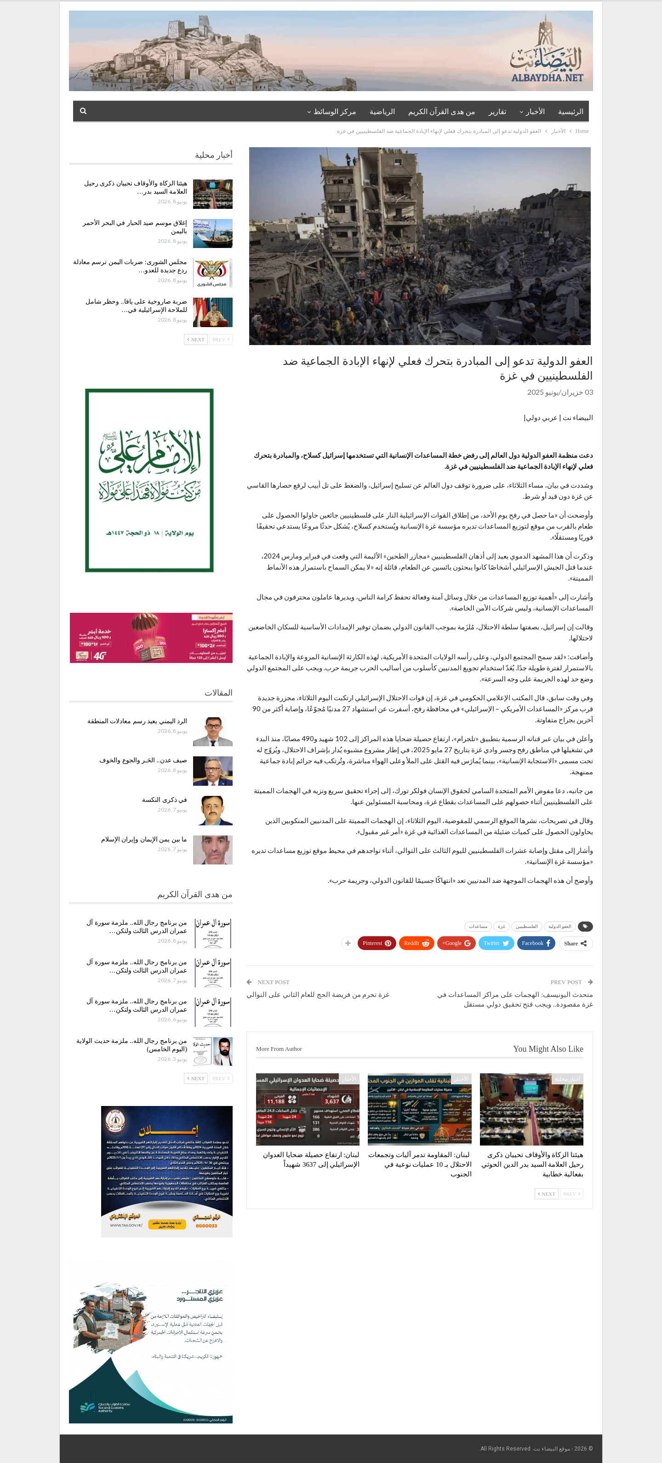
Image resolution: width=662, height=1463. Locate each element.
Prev (571, 1194)
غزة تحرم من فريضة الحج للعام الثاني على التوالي (317, 994)
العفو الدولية (560, 926)
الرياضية (382, 111)
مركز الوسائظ (335, 111)
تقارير (497, 111)
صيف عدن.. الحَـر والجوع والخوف (143, 760)
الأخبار (535, 111)
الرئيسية (570, 111)
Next (546, 1194)
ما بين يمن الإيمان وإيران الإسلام (144, 839)
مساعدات (478, 926)
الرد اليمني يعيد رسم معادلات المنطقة (137, 721)
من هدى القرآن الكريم (441, 111)
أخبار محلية (567, 1079)
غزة (501, 926)
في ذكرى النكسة (164, 799)
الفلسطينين (527, 926)
